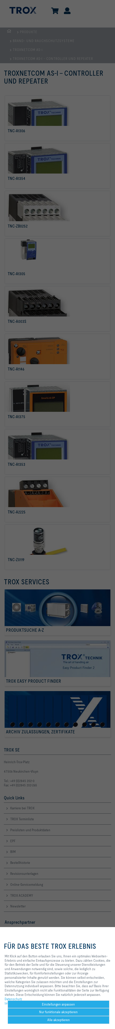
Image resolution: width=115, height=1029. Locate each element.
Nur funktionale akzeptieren (58, 1012)
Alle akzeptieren (58, 1020)
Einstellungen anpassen (58, 1004)
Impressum (12, 1003)
